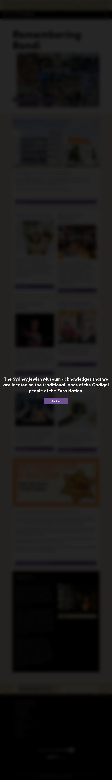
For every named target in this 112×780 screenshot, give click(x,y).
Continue (56, 401)
